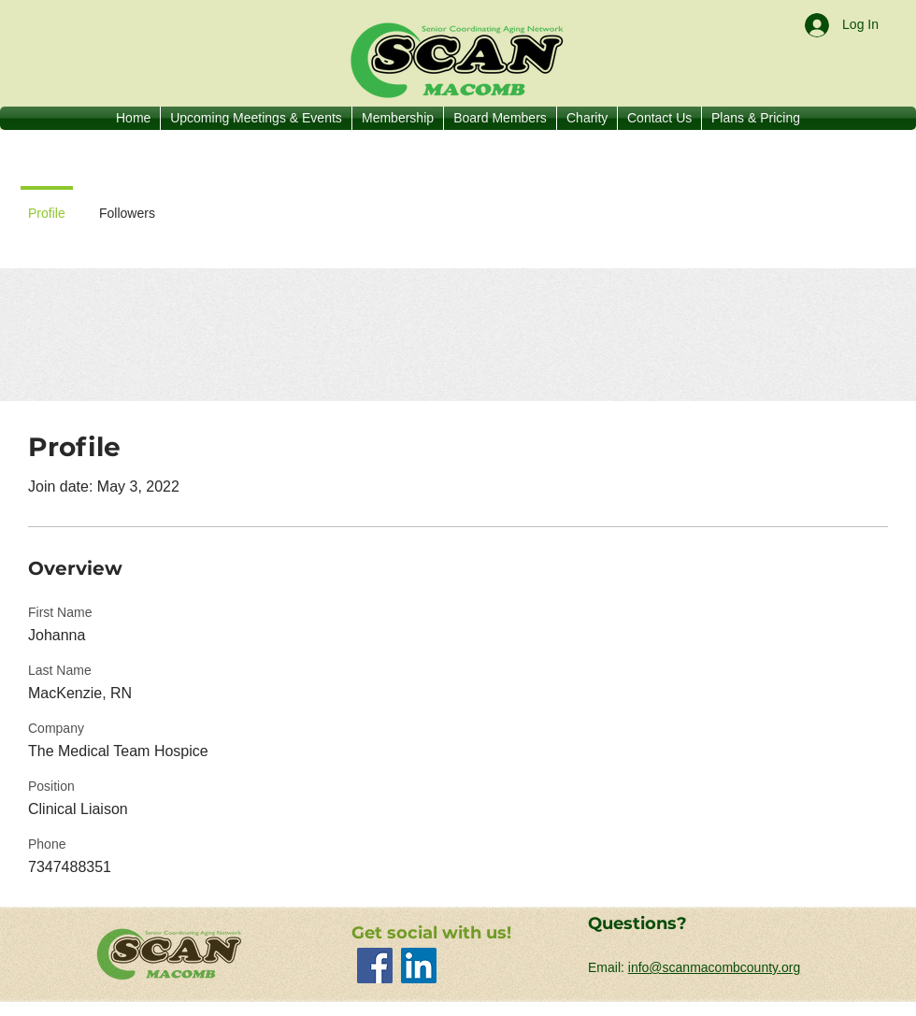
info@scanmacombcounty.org (714, 967)
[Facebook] (375, 965)
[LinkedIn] (419, 965)
